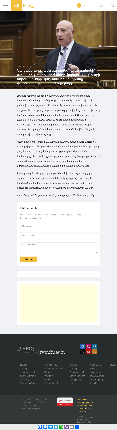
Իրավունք (24, 379)
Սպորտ (47, 379)
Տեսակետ (94, 383)
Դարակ (23, 368)
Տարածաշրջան (77, 372)
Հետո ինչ (24, 365)
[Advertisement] (58, 303)
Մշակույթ (48, 375)
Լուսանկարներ (97, 375)
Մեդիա (73, 383)
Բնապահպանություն (54, 368)
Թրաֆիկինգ (75, 379)
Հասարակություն (28, 375)
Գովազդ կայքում (85, 402)
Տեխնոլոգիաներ (77, 375)
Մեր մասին (83, 399)
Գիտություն (95, 372)
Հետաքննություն (27, 372)
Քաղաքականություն (29, 383)
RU (85, 5)
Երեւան (93, 368)
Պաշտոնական (51, 383)
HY (79, 5)
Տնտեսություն (50, 365)
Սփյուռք (73, 368)
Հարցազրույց (96, 379)
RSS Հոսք (82, 411)
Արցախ (73, 365)
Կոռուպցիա (95, 365)
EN (91, 5)
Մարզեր (48, 372)
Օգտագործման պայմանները (85, 407)
